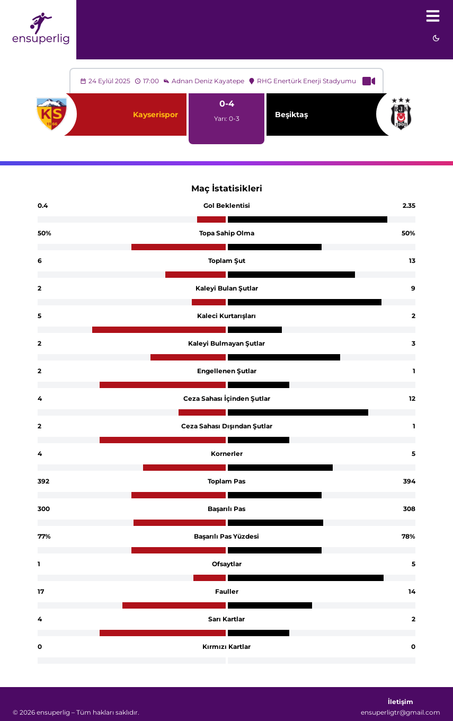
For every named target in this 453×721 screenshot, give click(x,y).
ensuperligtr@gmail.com (400, 712)
